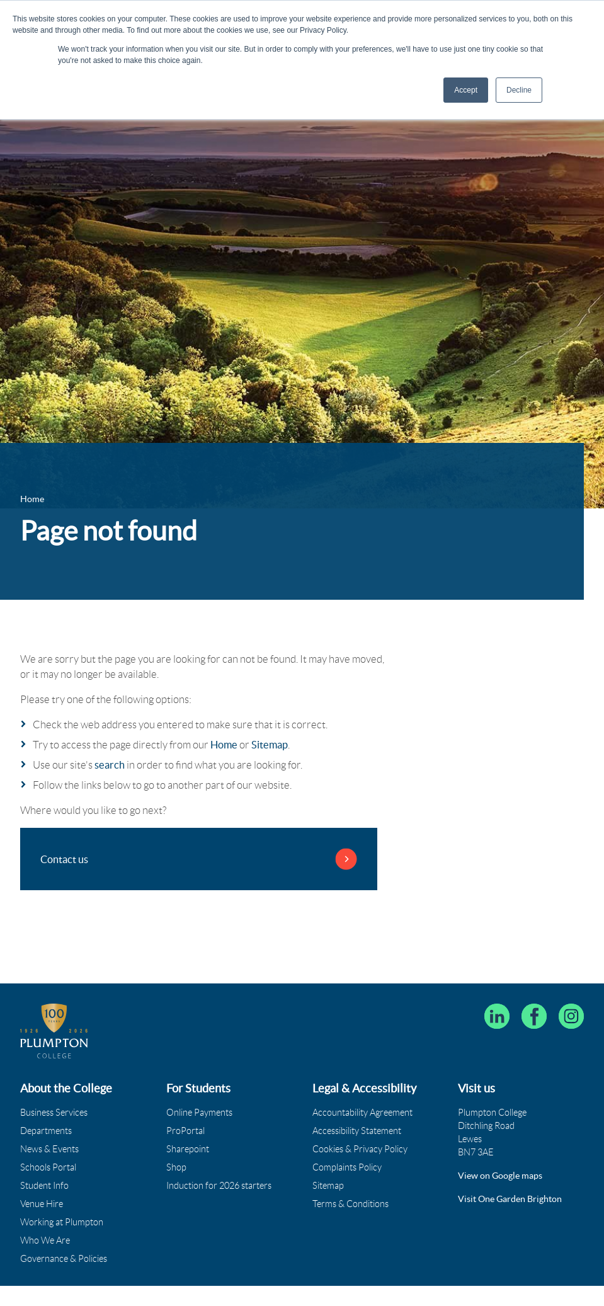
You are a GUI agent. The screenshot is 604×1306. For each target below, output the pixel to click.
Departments (46, 1131)
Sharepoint (187, 1149)
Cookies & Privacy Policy (359, 1149)
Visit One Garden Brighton (510, 1199)
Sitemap (269, 744)
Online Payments (199, 1113)
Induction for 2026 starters (218, 1186)
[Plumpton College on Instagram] (571, 1016)
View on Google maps (500, 1176)
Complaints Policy (347, 1167)
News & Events (49, 1149)
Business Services (54, 1113)
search (109, 764)
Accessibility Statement (356, 1131)
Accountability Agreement (362, 1113)
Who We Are (45, 1240)
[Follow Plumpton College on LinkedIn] (497, 1016)
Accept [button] (465, 90)
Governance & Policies (63, 1259)
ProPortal (185, 1131)
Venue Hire (41, 1204)
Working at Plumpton (61, 1222)
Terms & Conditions (350, 1204)
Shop (176, 1167)
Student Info (44, 1186)
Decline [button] (519, 90)
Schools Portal (48, 1167)
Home (223, 744)
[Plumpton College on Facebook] (534, 1016)
